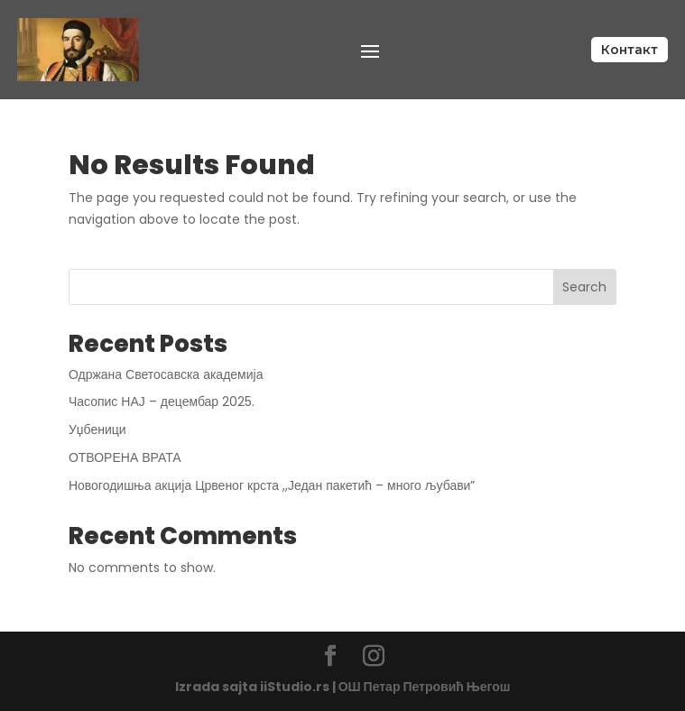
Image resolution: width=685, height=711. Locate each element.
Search (584, 287)
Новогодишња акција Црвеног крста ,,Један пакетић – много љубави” (272, 485)
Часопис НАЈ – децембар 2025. (162, 401)
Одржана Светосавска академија (166, 374)
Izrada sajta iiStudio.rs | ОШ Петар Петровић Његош (343, 687)
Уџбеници (97, 429)
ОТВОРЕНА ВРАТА (125, 457)
